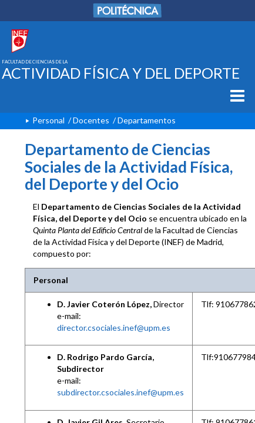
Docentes (91, 120)
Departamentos (147, 120)
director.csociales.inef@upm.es (113, 328)
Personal (48, 120)
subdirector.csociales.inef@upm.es (120, 392)
